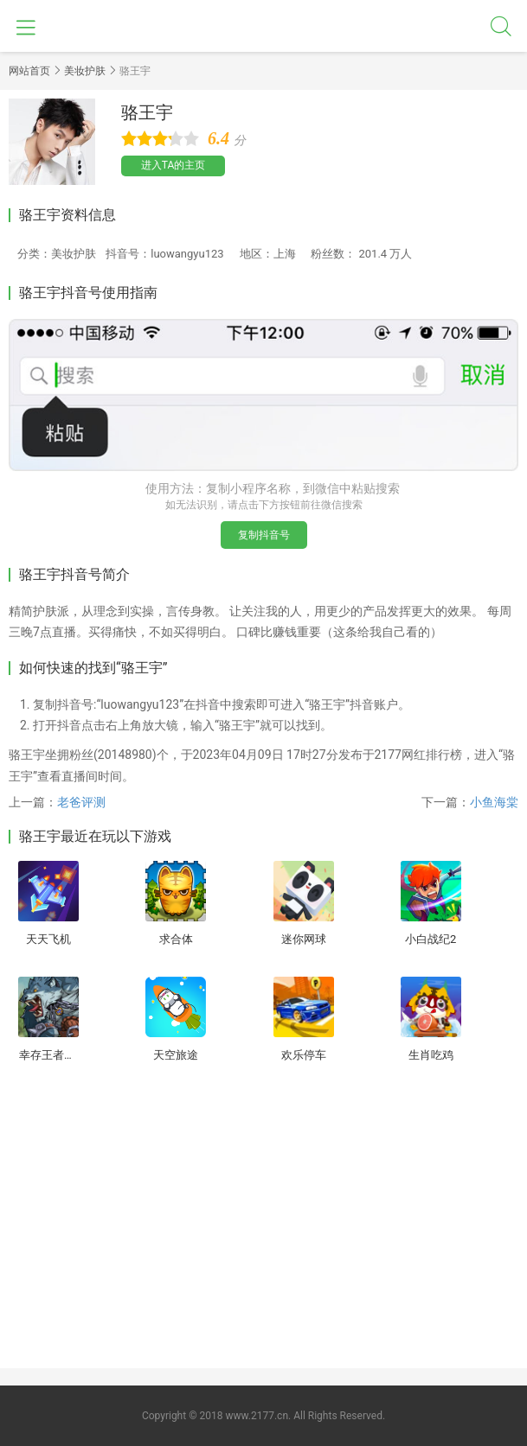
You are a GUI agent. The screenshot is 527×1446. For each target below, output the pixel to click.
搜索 (501, 26)
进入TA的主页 (173, 165)
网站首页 (29, 71)
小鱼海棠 (494, 802)
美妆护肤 (85, 71)
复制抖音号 (264, 535)
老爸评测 (81, 802)
